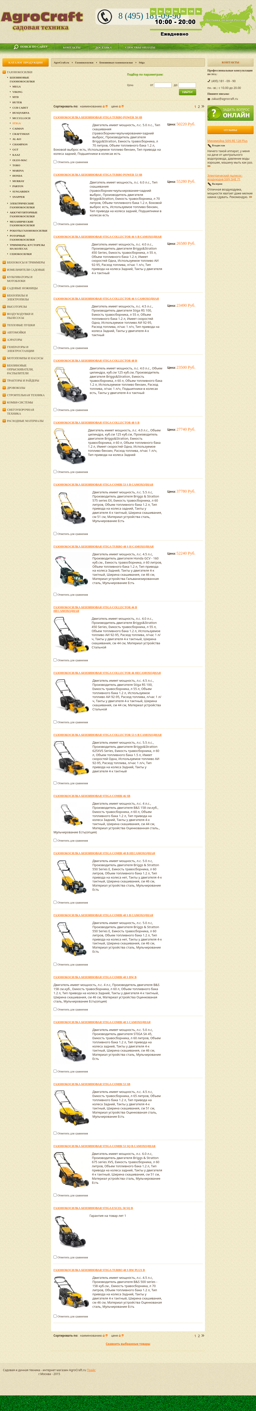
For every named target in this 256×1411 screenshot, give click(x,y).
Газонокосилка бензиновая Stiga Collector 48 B (95, 360)
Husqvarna (20, 112)
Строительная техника (26, 395)
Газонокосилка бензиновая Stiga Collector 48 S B (96, 422)
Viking (17, 91)
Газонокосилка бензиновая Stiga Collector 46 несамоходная (107, 673)
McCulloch (21, 118)
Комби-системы (20, 402)
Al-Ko (16, 139)
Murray (18, 181)
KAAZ (16, 154)
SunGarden (20, 191)
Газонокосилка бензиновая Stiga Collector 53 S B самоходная (107, 735)
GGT (15, 149)
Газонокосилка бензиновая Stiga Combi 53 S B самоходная (103, 484)
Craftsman (20, 133)
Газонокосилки (84, 62)
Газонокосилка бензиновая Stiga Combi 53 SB (91, 1084)
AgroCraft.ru (61, 62)
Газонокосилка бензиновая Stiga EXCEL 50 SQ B (93, 1208)
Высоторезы (17, 306)
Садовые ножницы (22, 288)
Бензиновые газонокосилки (116, 62)
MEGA (16, 86)
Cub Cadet (20, 107)
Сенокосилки (21, 254)
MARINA (18, 170)
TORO (16, 165)
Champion (19, 144)
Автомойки (16, 332)
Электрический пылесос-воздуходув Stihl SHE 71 (225, 178)
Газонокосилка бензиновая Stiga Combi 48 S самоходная (101, 1022)
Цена (130, 85)
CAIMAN (18, 128)
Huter (17, 102)
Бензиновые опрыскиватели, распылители (20, 369)
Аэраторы (14, 339)
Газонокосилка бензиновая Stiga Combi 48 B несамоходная (104, 853)
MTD (15, 97)
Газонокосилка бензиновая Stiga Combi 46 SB (91, 796)
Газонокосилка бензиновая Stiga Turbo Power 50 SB (97, 117)
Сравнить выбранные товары (128, 1344)
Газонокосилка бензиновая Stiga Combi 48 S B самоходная (103, 915)
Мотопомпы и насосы (25, 358)
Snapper (18, 196)
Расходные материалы (25, 421)
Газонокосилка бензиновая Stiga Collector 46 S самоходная (106, 298)
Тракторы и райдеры (23, 380)
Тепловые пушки (21, 325)
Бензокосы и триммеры (26, 262)
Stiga (16, 123)
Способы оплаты (140, 47)
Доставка (103, 47)
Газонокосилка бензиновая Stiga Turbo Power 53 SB (97, 174)
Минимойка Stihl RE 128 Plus (227, 141)
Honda (17, 175)
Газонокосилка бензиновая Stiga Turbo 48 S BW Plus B (99, 1270)
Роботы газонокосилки (28, 230)
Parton (17, 186)
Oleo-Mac (19, 160)
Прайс (91, 1370)
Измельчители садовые (26, 269)
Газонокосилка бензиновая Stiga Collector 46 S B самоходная (107, 236)
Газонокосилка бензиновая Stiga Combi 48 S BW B (95, 977)
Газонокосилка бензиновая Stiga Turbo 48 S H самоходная (103, 546)
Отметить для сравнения (72, 162)
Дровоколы (16, 388)
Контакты (71, 47)
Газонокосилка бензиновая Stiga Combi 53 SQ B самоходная (104, 1146)
